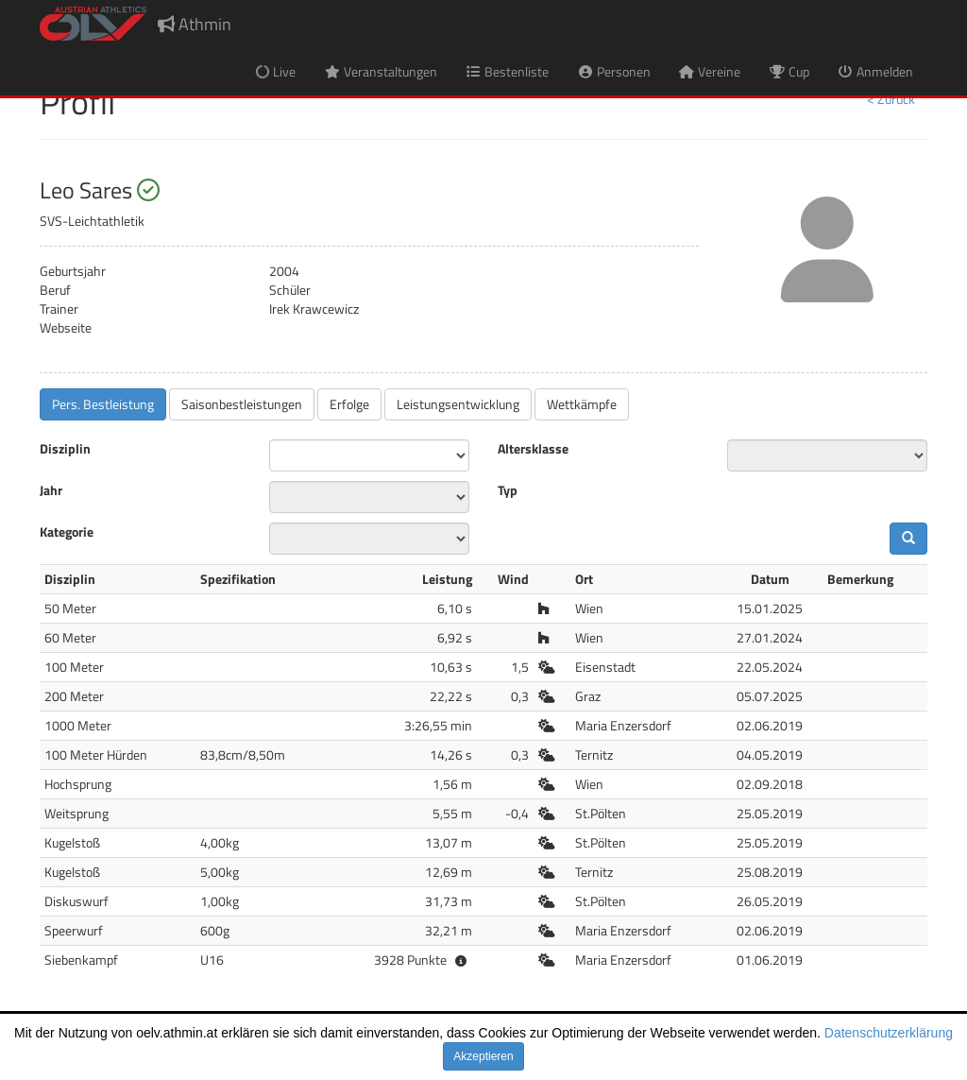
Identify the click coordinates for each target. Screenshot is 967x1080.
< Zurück (891, 99)
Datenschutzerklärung (888, 1032)
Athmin (194, 24)
